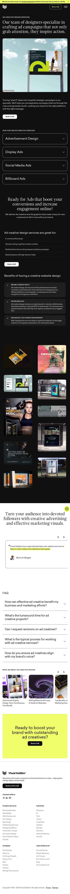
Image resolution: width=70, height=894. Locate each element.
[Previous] (58, 544)
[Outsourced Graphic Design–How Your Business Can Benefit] (16, 693)
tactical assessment (28, 1)
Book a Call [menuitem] (55, 7)
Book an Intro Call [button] (12, 786)
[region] (35, 567)
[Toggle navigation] (65, 7)
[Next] (64, 544)
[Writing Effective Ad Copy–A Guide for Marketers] (42, 693)
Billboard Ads (15, 185)
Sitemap (55, 888)
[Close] (68, 1)
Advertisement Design (21, 145)
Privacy (48, 888)
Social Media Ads (18, 172)
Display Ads (14, 158)
